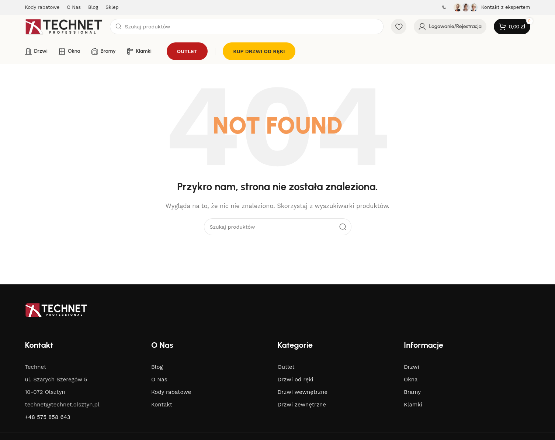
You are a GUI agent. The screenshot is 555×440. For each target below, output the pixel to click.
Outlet (286, 367)
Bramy (412, 392)
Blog (157, 367)
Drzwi (411, 367)
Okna (410, 379)
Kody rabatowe (171, 392)
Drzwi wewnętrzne (303, 392)
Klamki (413, 404)
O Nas (159, 379)
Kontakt (161, 404)
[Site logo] (64, 26)
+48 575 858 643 (47, 417)
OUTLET (187, 51)
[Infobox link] (442, 7)
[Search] (247, 26)
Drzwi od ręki (295, 379)
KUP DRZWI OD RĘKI (259, 51)
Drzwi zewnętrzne (302, 404)
